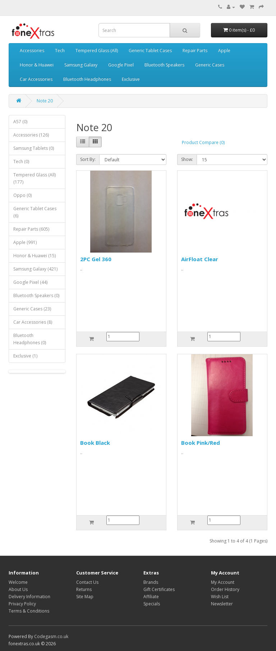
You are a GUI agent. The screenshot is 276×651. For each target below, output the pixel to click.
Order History (225, 589)
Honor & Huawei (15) (34, 256)
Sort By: (88, 159)
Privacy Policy (22, 604)
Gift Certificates (159, 589)
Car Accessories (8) (32, 322)
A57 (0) (20, 122)
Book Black (95, 442)
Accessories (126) (31, 135)
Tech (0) (21, 161)
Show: (187, 159)
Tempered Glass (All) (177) (34, 178)
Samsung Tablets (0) (33, 148)
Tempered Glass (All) (96, 50)
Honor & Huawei (37, 65)
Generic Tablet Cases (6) (34, 212)
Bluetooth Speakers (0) (36, 295)
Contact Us (87, 582)
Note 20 (45, 101)
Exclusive (131, 79)
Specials (151, 604)
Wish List (220, 597)
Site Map (84, 597)
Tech (60, 50)
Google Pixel (121, 65)
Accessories (32, 50)
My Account (222, 582)
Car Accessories (36, 79)
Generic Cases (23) (32, 309)
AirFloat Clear (199, 259)
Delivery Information (29, 597)
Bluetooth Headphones (87, 79)
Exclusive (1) (25, 356)
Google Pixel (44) (30, 282)
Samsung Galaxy (80, 65)
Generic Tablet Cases (150, 50)
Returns (84, 589)
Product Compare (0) (203, 142)
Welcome (18, 582)
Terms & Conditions (29, 611)
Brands (150, 582)
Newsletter (222, 604)
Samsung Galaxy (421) (35, 269)
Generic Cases (209, 65)
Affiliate (151, 597)
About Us (18, 589)
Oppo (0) (22, 195)
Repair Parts (195, 50)
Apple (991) (25, 242)
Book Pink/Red (200, 442)
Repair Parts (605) (31, 229)
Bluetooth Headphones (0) (29, 339)
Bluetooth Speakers (164, 65)
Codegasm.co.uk (51, 636)
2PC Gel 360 (95, 259)
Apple (224, 50)
